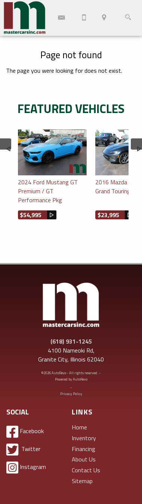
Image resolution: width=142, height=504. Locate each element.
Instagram (26, 468)
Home (79, 427)
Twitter (23, 450)
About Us (84, 459)
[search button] (128, 18)
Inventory (84, 437)
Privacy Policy (71, 394)
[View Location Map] (104, 18)
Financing (83, 448)
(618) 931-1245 (71, 341)
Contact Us (86, 470)
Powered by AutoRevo (71, 379)
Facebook (25, 432)
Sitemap (82, 480)
